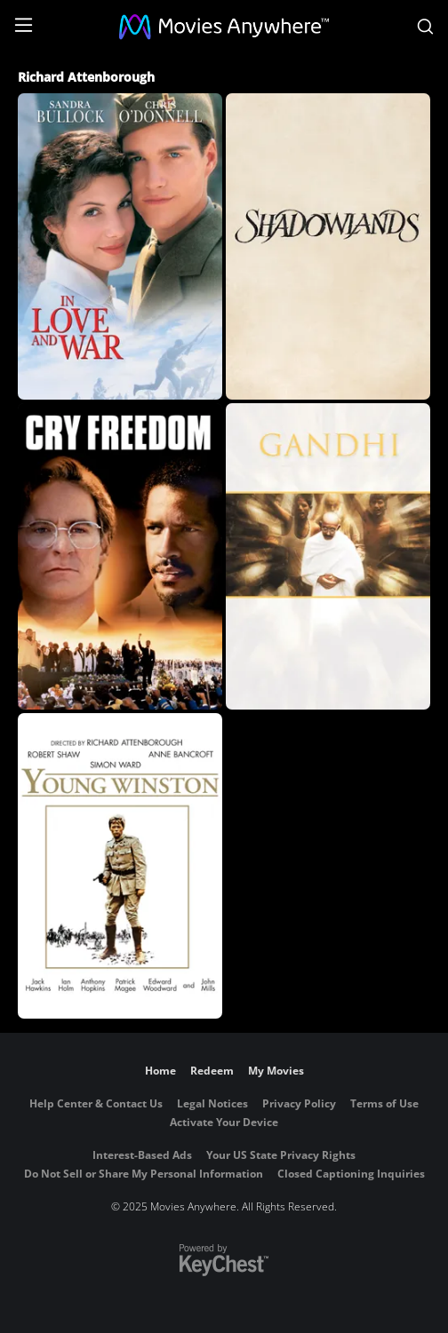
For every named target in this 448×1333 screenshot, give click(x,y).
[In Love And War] (120, 246)
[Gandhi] (328, 556)
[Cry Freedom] (120, 556)
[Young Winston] (120, 866)
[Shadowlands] (328, 246)
